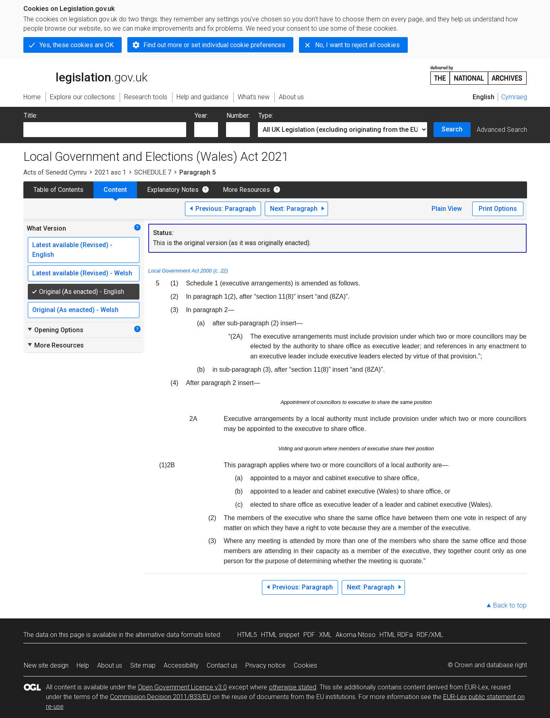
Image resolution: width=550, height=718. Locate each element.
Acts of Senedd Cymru (55, 172)
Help (83, 665)
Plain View (447, 208)
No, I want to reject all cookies (357, 45)
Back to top (510, 605)
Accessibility (181, 665)
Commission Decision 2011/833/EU (160, 697)
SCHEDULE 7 (152, 172)
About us (109, 665)
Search (452, 129)
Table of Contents (58, 190)
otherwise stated (292, 687)
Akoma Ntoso (356, 635)
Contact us (222, 665)
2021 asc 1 (110, 172)
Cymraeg (514, 97)
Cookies (305, 665)
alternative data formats (169, 635)
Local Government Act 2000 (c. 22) (188, 271)
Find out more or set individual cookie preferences (214, 45)
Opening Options (55, 330)
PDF (309, 635)
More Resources (246, 190)
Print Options (498, 208)
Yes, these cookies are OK (76, 45)
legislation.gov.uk (85, 74)
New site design (46, 665)
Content (115, 190)
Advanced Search (502, 129)
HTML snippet (280, 635)
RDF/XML (430, 635)
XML (325, 635)
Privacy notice (265, 665)
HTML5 (247, 635)
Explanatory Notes (173, 190)
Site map (143, 665)
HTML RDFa (396, 635)
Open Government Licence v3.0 (182, 687)
